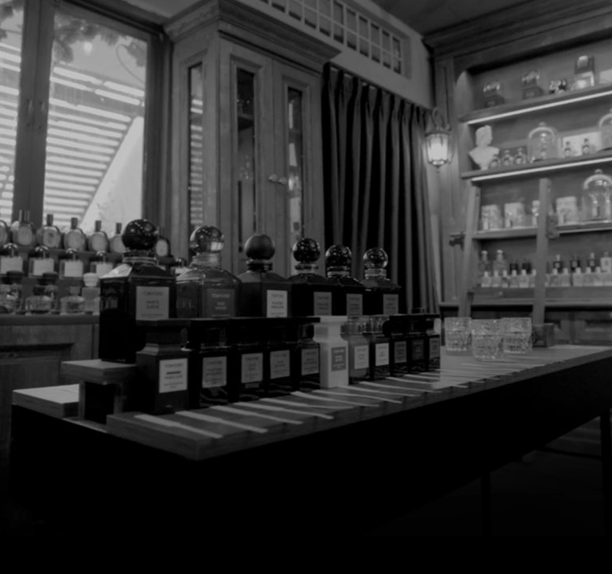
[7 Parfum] (306, 40)
